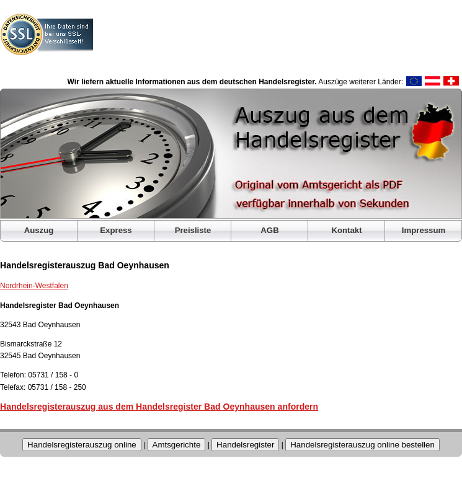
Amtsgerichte (177, 444)
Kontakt (346, 230)
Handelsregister (245, 444)
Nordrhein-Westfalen (34, 285)
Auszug (39, 230)
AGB (269, 230)
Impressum (423, 230)
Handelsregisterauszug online (81, 444)
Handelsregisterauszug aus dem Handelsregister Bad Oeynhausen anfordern (159, 407)
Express (115, 230)
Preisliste (193, 230)
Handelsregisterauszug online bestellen (362, 444)
